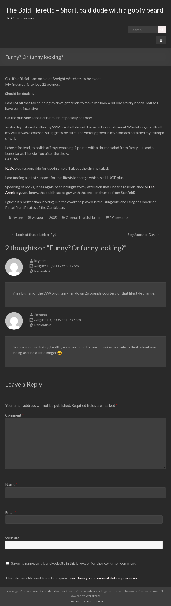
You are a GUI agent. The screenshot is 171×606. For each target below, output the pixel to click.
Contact (99, 601)
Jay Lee (17, 218)
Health (84, 218)
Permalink (42, 271)
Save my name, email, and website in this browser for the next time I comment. (73, 563)
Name (11, 484)
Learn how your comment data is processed (103, 578)
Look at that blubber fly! (33, 234)
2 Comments (118, 218)
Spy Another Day (144, 234)
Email (11, 512)
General (72, 218)
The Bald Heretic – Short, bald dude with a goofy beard (84, 10)
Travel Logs (73, 601)
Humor (95, 218)
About (87, 601)
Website (12, 538)
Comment (14, 415)
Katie (9, 168)
